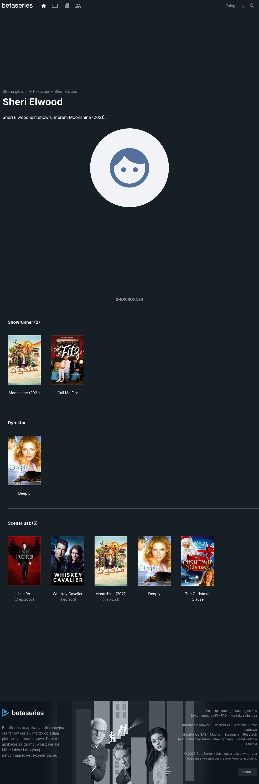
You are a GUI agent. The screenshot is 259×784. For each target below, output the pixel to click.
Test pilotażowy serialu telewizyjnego (205, 739)
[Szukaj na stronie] (252, 6)
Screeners (232, 734)
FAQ (224, 715)
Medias (215, 734)
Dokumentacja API (204, 715)
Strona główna (15, 91)
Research (250, 734)
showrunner (129, 299)
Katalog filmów (246, 711)
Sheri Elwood (66, 91)
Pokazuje (41, 91)
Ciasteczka (222, 725)
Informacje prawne (196, 725)
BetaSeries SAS (194, 734)
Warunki (240, 725)
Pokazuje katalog (218, 711)
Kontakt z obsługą (243, 715)
